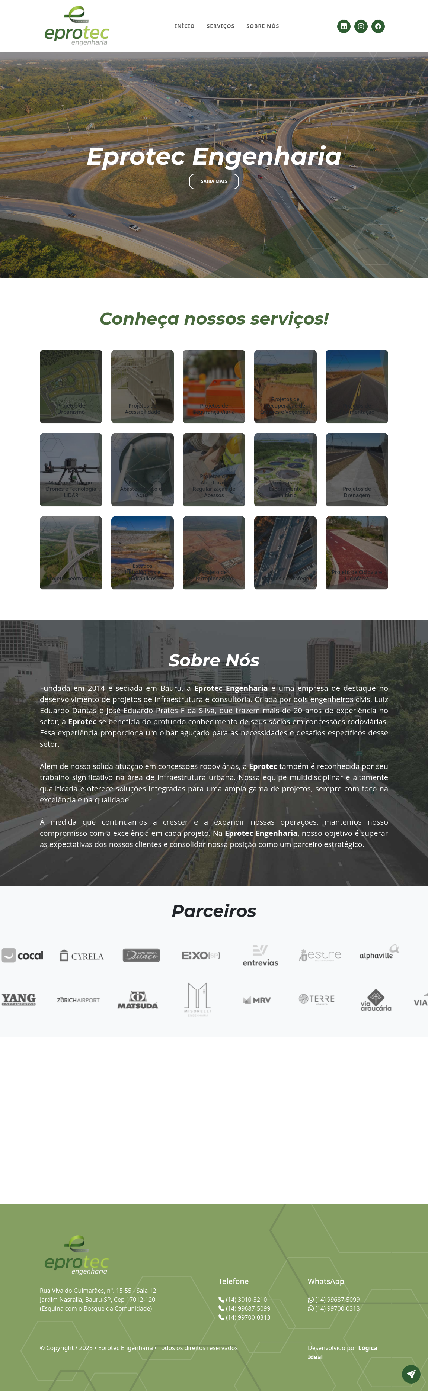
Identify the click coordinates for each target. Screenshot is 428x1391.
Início (185, 25)
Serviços (221, 25)
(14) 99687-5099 (334, 1299)
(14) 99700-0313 (334, 1308)
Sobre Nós (262, 25)
